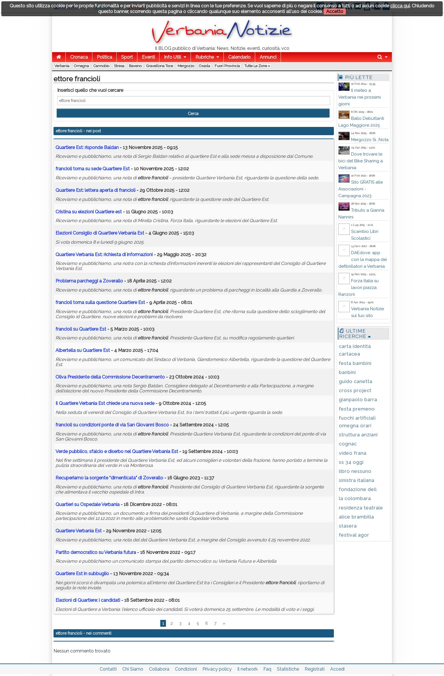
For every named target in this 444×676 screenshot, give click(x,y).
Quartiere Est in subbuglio (82, 573)
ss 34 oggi (351, 462)
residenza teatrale (361, 508)
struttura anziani (358, 434)
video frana (352, 453)
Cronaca (79, 57)
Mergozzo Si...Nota (369, 139)
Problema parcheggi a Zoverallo (89, 281)
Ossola (204, 66)
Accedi (337, 669)
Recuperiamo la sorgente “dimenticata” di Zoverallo (109, 478)
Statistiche (288, 669)
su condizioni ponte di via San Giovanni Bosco (112, 425)
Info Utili (172, 57)
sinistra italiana (356, 480)
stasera (348, 526)
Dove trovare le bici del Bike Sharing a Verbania (360, 161)
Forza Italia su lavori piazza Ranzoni (358, 287)
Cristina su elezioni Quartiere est (89, 211)
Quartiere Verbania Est (79, 530)
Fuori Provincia (227, 66)
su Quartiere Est (81, 329)
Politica (104, 57)
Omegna (81, 66)
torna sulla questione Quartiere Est (100, 302)
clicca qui (400, 5)
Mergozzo (186, 66)
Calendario (239, 57)
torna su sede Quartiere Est (93, 168)
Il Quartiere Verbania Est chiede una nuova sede (105, 403)
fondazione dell (358, 489)
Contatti (108, 669)
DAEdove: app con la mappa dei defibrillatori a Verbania (362, 259)
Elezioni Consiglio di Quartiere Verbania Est (100, 233)
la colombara (355, 498)
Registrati (315, 669)
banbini (347, 372)
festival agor (354, 535)
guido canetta (355, 381)
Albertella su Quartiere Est (83, 350)
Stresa (119, 66)
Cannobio (101, 66)
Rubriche (204, 57)
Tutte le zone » (257, 66)
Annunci (268, 57)
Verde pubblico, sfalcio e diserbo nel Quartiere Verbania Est (117, 451)
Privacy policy (217, 669)
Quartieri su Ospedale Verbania (87, 504)
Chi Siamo (132, 669)
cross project (355, 390)
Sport (127, 57)
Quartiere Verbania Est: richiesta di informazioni (104, 254)
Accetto (334, 11)
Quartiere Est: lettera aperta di (95, 190)
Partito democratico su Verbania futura (96, 552)
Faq (267, 669)
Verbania (61, 66)
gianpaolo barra (358, 399)
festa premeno (357, 409)
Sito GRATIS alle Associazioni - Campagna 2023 (360, 189)
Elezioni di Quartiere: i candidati (88, 600)
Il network (247, 669)
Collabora (159, 669)
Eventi (148, 57)
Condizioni (186, 669)
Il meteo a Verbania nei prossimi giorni (359, 97)
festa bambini (355, 363)
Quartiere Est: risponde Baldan (87, 147)
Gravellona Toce (159, 66)
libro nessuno (355, 471)
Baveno (135, 66)
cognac (348, 444)
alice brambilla (356, 517)
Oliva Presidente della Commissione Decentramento (110, 377)
